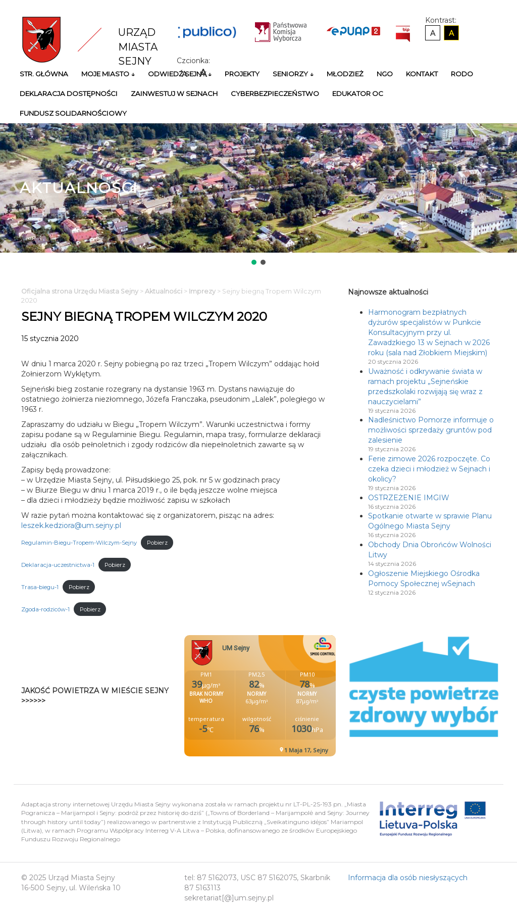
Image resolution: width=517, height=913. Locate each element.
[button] (253, 262)
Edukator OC (357, 93)
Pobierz (157, 542)
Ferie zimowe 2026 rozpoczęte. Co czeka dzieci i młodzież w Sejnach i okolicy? (429, 469)
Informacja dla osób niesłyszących (408, 877)
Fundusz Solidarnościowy (73, 113)
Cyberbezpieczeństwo (275, 93)
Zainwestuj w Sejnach (174, 93)
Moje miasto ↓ (108, 74)
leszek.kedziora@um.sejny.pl (71, 525)
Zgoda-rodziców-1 (45, 609)
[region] (258, 195)
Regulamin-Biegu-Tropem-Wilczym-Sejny (79, 542)
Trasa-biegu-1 (40, 587)
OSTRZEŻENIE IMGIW (408, 497)
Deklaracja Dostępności (69, 93)
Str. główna (44, 74)
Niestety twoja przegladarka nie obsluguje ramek (285, 695)
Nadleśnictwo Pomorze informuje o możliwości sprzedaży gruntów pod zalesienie (431, 430)
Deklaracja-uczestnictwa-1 (57, 564)
